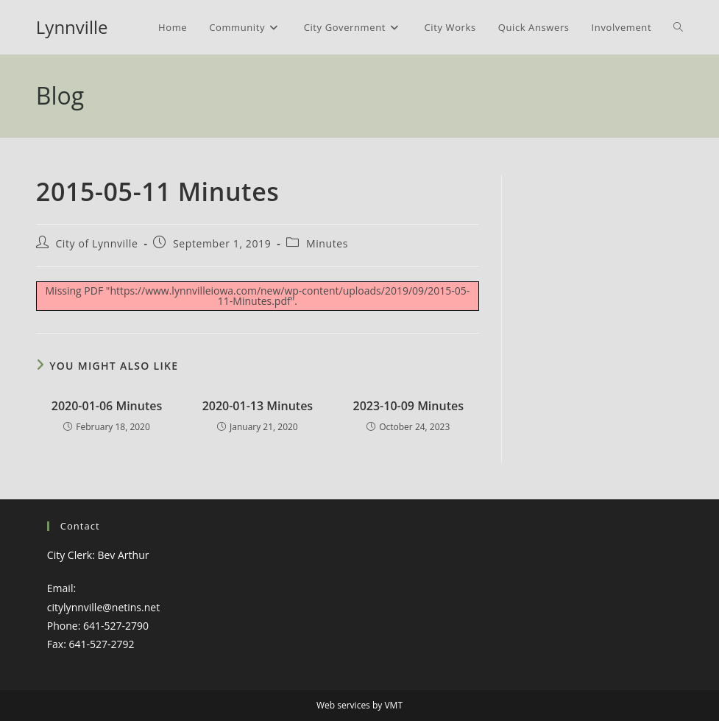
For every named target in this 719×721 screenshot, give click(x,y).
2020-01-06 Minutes (107, 406)
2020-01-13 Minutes (258, 406)
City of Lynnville (96, 243)
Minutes (327, 243)
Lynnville (72, 27)
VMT (393, 705)
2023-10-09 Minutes (408, 406)
